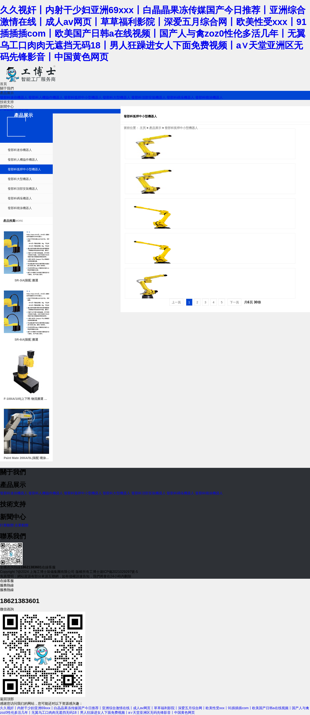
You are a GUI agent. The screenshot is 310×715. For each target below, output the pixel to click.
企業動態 (21, 525)
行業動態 (7, 525)
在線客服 (49, 567)
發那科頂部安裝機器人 (148, 97)
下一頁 (234, 302)
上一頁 (176, 302)
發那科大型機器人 (116, 97)
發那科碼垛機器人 (180, 97)
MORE (19, 220)
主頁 (143, 128)
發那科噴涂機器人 (209, 97)
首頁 (3, 84)
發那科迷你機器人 (14, 97)
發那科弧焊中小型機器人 (83, 97)
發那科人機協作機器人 (45, 97)
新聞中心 (7, 106)
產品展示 (7, 93)
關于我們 (7, 88)
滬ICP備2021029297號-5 (119, 572)
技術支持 (7, 102)
